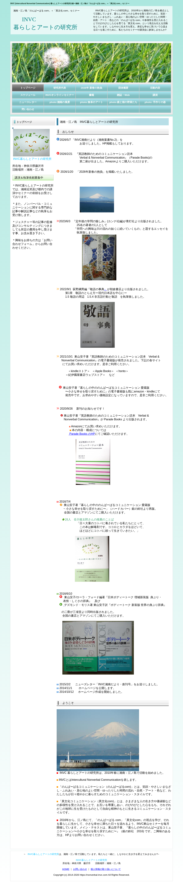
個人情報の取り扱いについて (106, 869)
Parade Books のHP (82, 433)
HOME (65, 869)
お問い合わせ (80, 869)
